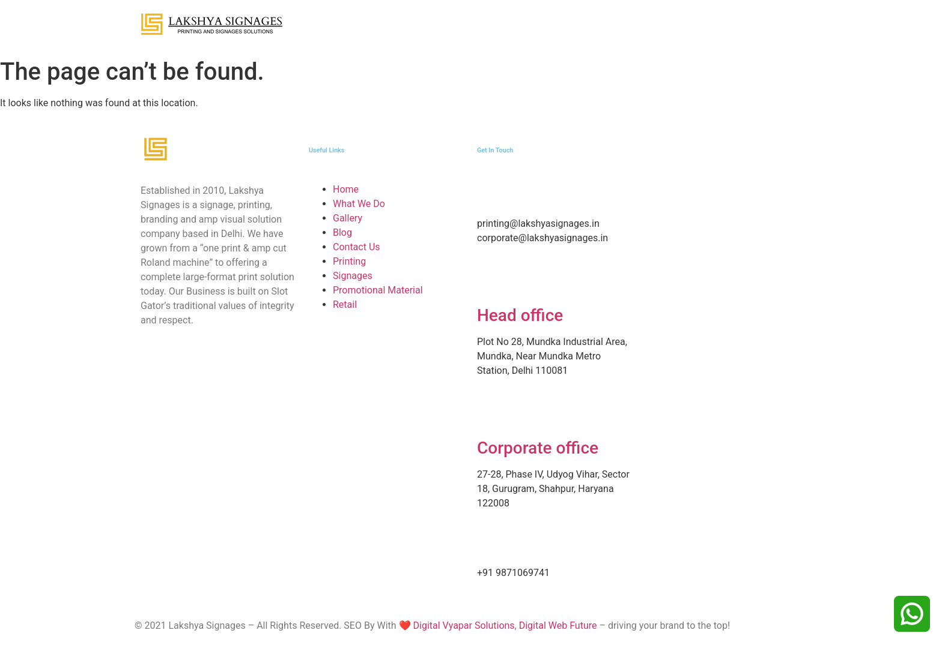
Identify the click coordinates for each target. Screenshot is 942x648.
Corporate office (537, 448)
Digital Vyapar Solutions (463, 625)
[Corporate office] (492, 414)
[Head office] (492, 281)
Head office (520, 315)
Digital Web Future (558, 625)
